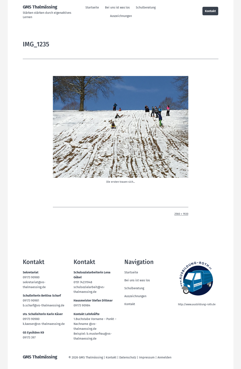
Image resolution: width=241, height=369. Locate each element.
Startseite (92, 7)
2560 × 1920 (181, 214)
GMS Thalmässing (40, 7)
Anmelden (164, 357)
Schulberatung (146, 7)
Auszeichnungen (121, 16)
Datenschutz (127, 357)
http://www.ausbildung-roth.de (197, 304)
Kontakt (210, 11)
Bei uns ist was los (117, 7)
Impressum (147, 357)
